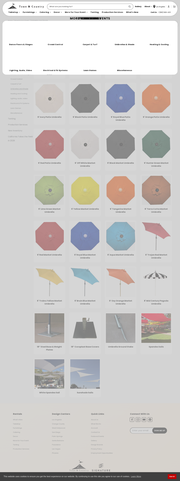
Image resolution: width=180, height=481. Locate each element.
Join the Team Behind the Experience (156, 24)
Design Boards (97, 445)
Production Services (18, 124)
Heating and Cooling (18, 93)
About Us (94, 419)
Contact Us (95, 432)
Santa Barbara (58, 440)
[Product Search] (87, 6)
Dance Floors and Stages (20, 74)
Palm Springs (57, 436)
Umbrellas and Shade (39, 20)
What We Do (96, 424)
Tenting (12, 118)
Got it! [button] (172, 477)
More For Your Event (21, 21)
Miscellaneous (16, 113)
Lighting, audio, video (19, 98)
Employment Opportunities (102, 453)
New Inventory (15, 130)
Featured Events (97, 436)
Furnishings (13, 50)
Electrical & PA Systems (19, 103)
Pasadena (56, 445)
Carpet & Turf (15, 84)
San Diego (56, 432)
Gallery (94, 440)
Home (10, 21)
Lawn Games (15, 108)
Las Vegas (56, 449)
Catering (12, 56)
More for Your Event (21, 440)
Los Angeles (57, 419)
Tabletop (12, 44)
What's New (17, 419)
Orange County (58, 424)
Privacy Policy (96, 449)
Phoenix (55, 453)
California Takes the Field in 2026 (20, 138)
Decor (11, 62)
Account (94, 428)
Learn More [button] (136, 476)
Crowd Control (16, 79)
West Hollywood (58, 428)
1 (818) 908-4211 (164, 12)
